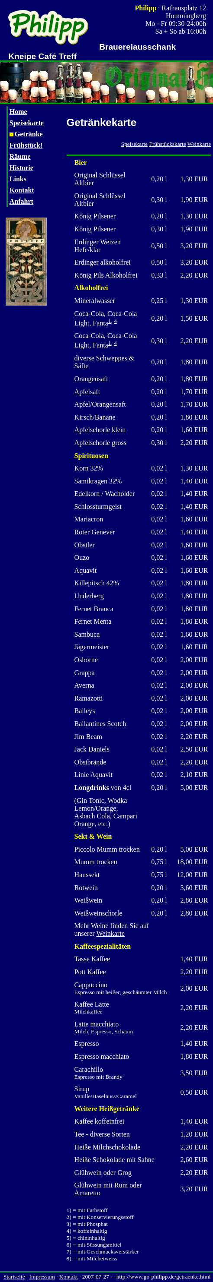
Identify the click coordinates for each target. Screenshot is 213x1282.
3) (69, 1224)
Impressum (42, 1276)
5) (69, 1238)
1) (69, 1210)
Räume (20, 156)
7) (69, 1251)
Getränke (26, 134)
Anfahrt (21, 201)
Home (18, 111)
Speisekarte (27, 122)
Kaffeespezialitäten (102, 946)
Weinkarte (199, 144)
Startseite (14, 1276)
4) (69, 1231)
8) (69, 1258)
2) (69, 1217)
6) (69, 1244)
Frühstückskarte (167, 144)
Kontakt (22, 190)
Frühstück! (26, 145)
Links (18, 179)
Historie (21, 167)
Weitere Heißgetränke (106, 1108)
